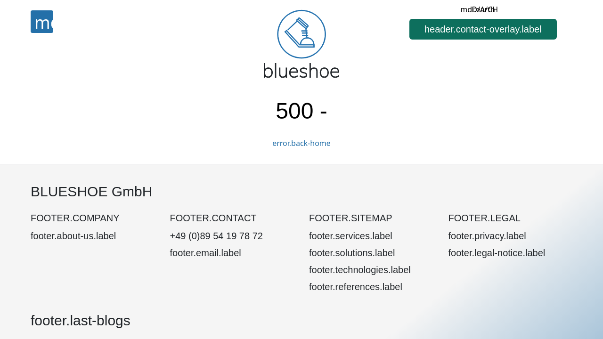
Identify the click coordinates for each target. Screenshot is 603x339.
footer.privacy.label (487, 236)
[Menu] (42, 21)
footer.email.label (205, 253)
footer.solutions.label (352, 253)
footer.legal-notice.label (497, 253)
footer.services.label (350, 236)
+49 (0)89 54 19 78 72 (216, 236)
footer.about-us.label (73, 236)
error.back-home (301, 143)
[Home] (301, 43)
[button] (483, 29)
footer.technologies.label (360, 270)
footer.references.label (355, 287)
